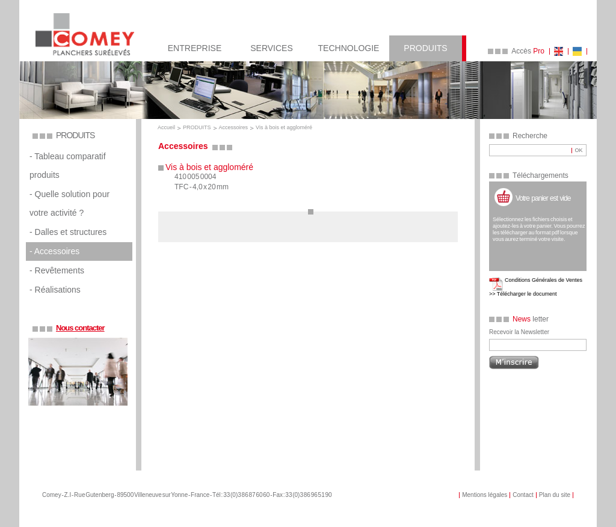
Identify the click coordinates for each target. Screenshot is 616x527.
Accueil (166, 127)
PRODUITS (197, 127)
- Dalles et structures (67, 232)
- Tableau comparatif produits (67, 165)
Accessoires (233, 127)
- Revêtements (56, 270)
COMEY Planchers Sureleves (84, 34)
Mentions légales (484, 495)
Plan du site (554, 495)
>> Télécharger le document (522, 294)
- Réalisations (55, 289)
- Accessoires (54, 251)
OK (578, 150)
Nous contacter (80, 327)
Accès (527, 51)
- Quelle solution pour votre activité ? (69, 203)
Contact (523, 495)
